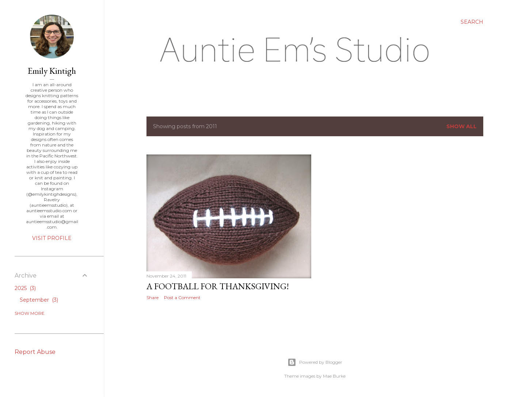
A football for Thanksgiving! (217, 286)
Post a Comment (182, 297)
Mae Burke (334, 376)
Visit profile (52, 238)
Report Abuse (35, 351)
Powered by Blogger (314, 362)
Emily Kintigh (52, 70)
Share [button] (152, 297)
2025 (25, 288)
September (39, 300)
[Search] (472, 22)
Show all (461, 126)
